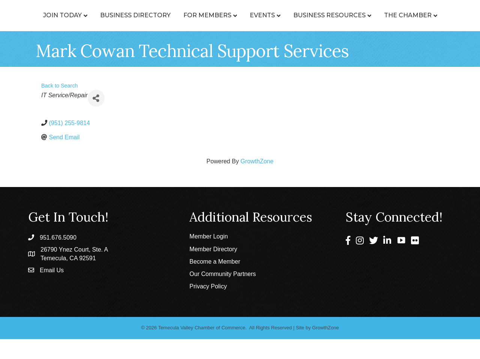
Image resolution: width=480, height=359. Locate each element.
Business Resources (396, 15)
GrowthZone (256, 181)
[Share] (96, 118)
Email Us (52, 290)
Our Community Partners (222, 294)
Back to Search (59, 106)
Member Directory (213, 269)
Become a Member (214, 281)
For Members (207, 15)
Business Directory (134, 15)
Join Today (61, 15)
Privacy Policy (208, 306)
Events (329, 15)
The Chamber (237, 35)
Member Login (208, 256)
